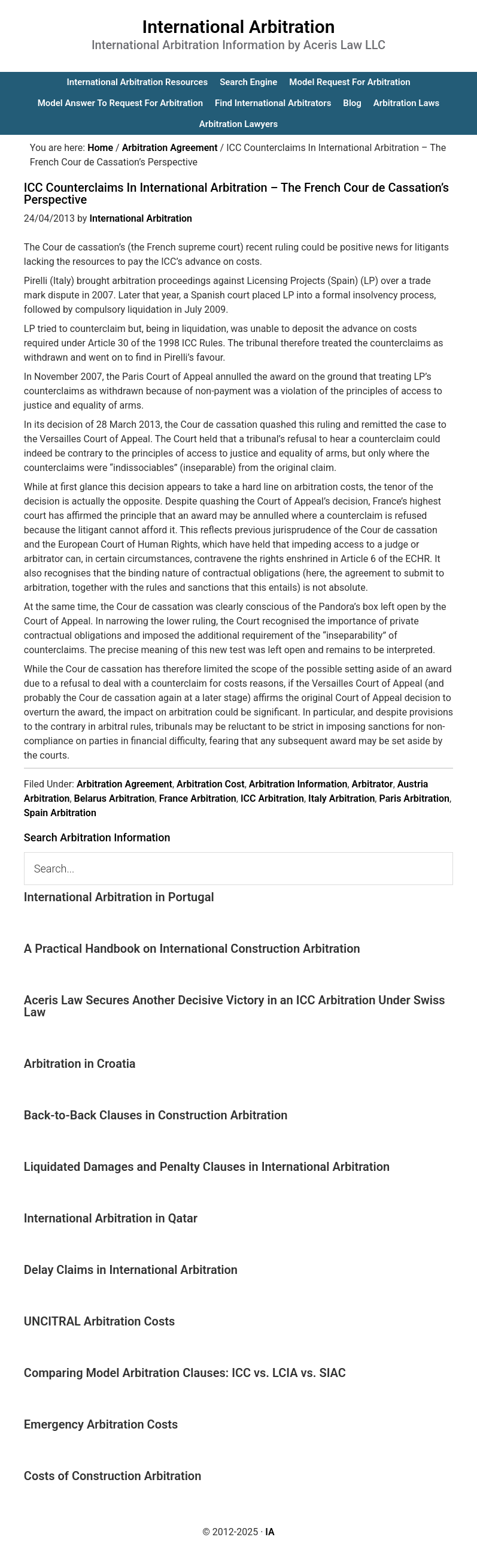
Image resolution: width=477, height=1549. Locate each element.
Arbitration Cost (211, 784)
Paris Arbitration (414, 798)
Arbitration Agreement (124, 784)
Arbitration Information (298, 784)
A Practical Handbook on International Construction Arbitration (192, 948)
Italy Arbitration (341, 798)
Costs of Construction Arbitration (113, 1476)
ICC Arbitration (272, 798)
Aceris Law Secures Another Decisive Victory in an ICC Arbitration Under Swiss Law (234, 1006)
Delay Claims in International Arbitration (131, 1270)
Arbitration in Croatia (80, 1063)
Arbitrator (372, 784)
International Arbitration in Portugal (119, 897)
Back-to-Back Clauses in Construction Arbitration (156, 1115)
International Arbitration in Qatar (111, 1218)
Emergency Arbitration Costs (101, 1424)
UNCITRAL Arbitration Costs (99, 1321)
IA (269, 1532)
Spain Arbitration (60, 813)
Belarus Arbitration (114, 798)
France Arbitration (197, 798)
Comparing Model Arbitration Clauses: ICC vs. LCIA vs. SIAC (185, 1373)
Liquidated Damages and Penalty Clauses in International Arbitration (207, 1167)
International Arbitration (238, 26)
